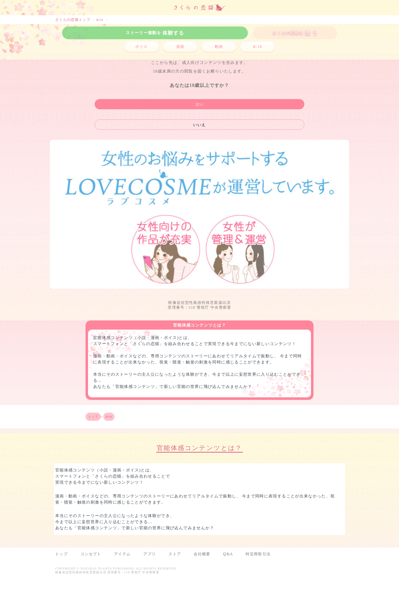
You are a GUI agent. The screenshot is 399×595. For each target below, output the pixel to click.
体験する (155, 32)
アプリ (149, 553)
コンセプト (90, 553)
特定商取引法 (258, 553)
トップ (93, 416)
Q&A (228, 553)
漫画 (180, 47)
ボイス (141, 47)
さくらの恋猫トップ (72, 20)
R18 (99, 20)
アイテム (122, 553)
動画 (219, 47)
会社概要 (202, 553)
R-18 (257, 47)
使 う (295, 32)
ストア (174, 553)
